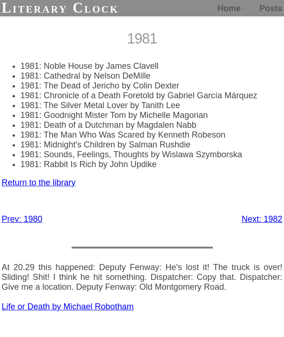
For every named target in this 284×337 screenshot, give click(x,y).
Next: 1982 (261, 219)
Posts (270, 8)
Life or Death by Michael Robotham (68, 306)
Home (228, 8)
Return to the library (39, 182)
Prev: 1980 (22, 219)
